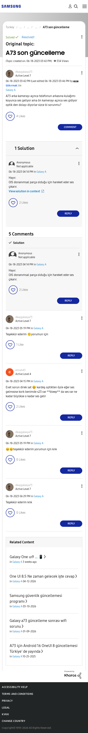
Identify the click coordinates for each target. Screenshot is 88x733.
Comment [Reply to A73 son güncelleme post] (70, 127)
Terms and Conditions (17, 694)
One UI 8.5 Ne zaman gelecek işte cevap (42, 576)
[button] (75, 73)
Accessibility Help (15, 687)
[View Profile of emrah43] (20, 370)
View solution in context (24, 191)
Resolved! (28, 37)
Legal (6, 707)
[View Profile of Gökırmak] (11, 85)
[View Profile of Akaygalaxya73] (23, 71)
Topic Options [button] (75, 37)
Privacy (7, 700)
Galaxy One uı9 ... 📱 (26, 557)
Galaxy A (11, 90)
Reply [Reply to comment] (68, 213)
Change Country (13, 721)
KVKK (5, 714)
